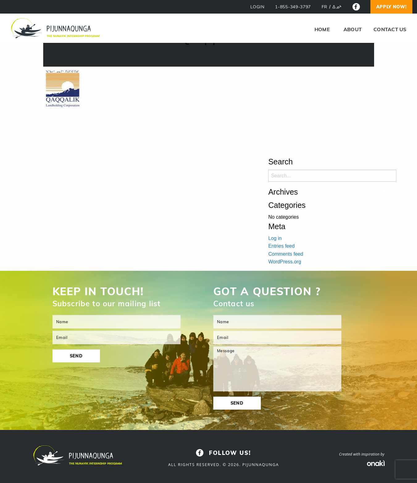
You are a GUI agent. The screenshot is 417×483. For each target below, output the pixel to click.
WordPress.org (284, 261)
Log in (275, 238)
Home (322, 29)
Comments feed (285, 254)
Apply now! (391, 7)
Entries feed (281, 246)
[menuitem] (322, 29)
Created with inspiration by (361, 454)
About (353, 29)
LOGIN (257, 7)
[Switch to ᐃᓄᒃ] (337, 7)
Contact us (389, 29)
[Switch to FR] (324, 7)
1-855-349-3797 (293, 7)
